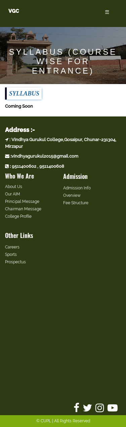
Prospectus (15, 262)
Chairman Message (23, 209)
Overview (72, 195)
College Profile (18, 216)
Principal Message (22, 201)
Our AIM (12, 194)
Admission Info (77, 188)
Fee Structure (75, 203)
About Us (13, 186)
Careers (12, 247)
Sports (11, 254)
